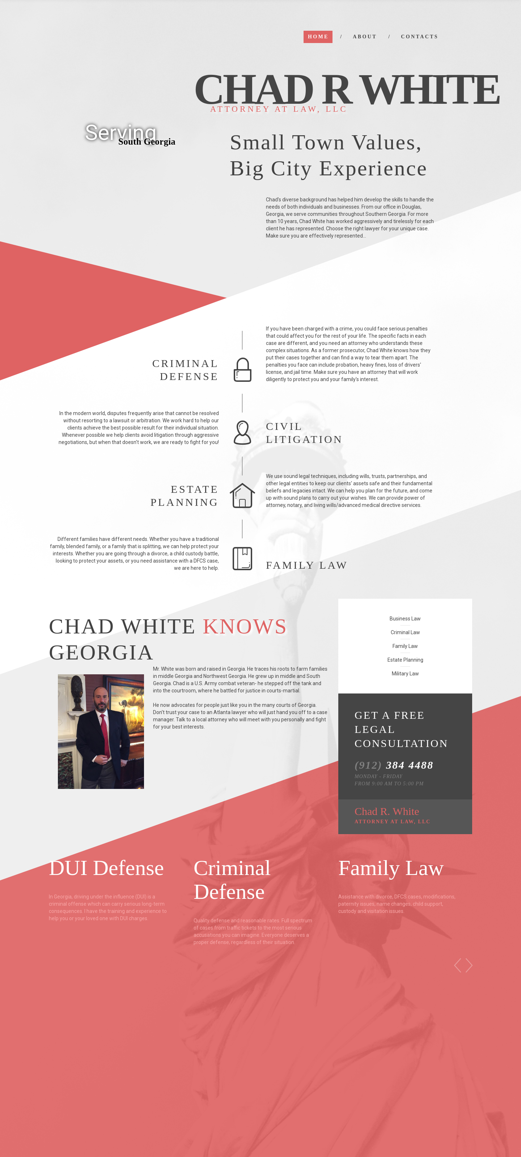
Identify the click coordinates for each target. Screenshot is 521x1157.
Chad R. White (393, 814)
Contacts (420, 36)
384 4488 (394, 765)
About (365, 36)
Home (318, 36)
